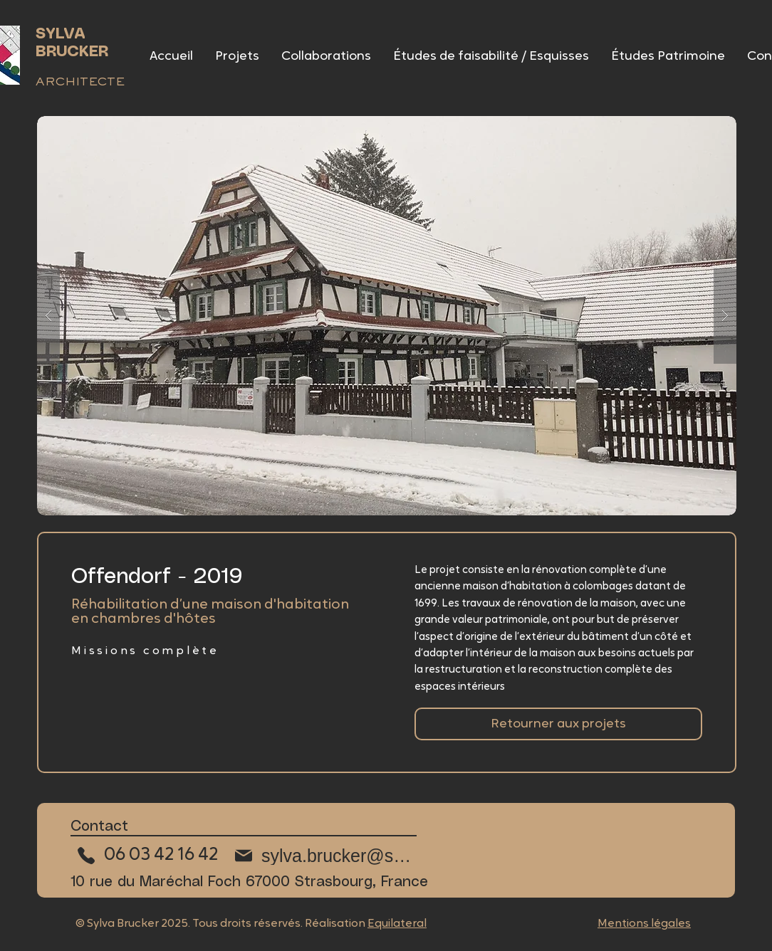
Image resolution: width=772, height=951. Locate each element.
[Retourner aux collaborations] (558, 724)
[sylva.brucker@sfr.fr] (322, 855)
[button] (386, 315)
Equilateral (397, 924)
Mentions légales (644, 924)
